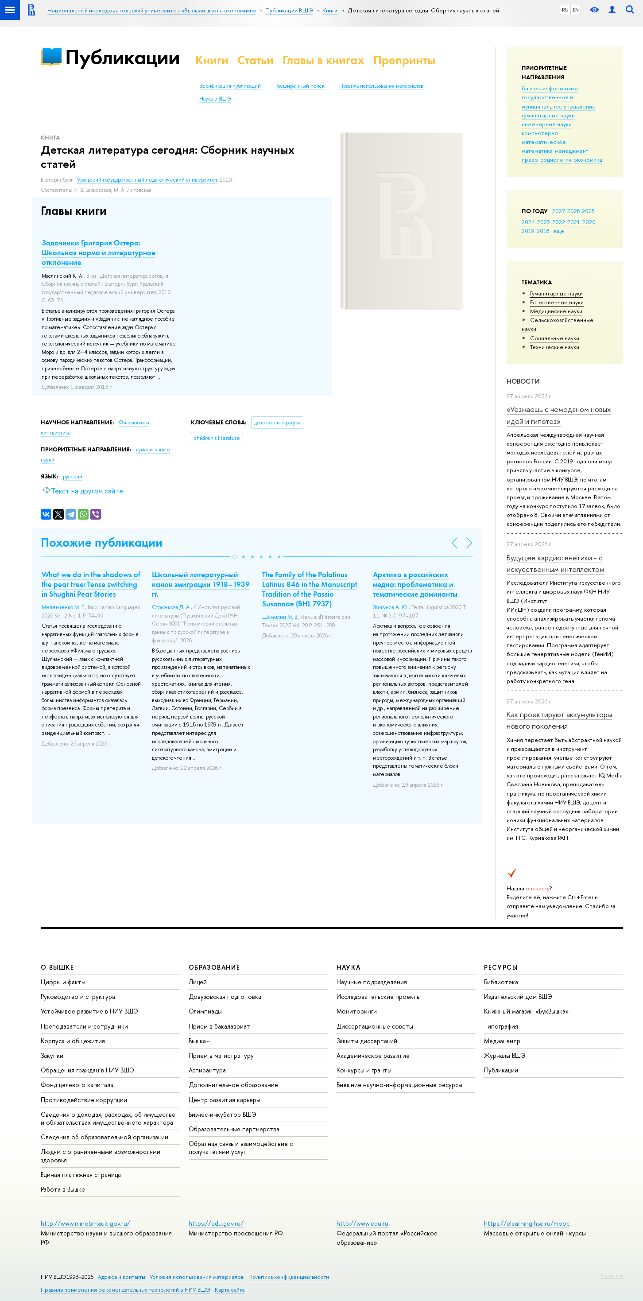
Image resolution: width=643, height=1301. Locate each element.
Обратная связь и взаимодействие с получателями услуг (241, 1147)
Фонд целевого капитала (77, 1084)
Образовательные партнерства (234, 1129)
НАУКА (349, 967)
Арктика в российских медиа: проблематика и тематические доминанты (415, 584)
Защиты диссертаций (367, 1041)
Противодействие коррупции (84, 1099)
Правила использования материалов (381, 85)
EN (576, 10)
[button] (234, 556)
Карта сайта (229, 1289)
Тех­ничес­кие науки (554, 347)
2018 (543, 231)
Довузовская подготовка (225, 996)
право (530, 159)
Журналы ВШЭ (505, 1055)
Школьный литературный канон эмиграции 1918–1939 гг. (201, 584)
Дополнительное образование (233, 1084)
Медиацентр (502, 1041)
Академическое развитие (373, 1055)
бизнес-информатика (550, 88)
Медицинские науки (556, 311)
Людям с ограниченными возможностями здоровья (100, 1155)
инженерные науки (547, 124)
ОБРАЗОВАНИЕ (214, 967)
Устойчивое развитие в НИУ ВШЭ (89, 1011)
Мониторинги (357, 1011)
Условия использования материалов (197, 1277)
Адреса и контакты (121, 1277)
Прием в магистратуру (221, 1055)
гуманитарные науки (548, 115)
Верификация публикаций (230, 85)
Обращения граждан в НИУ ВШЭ (87, 1070)
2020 (589, 222)
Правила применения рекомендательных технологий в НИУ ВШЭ (125, 1289)
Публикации (122, 56)
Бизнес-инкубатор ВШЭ (222, 1114)
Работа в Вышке (63, 1189)
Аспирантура (207, 1070)
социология (556, 159)
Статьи (255, 60)
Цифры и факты (63, 982)
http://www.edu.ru (362, 1223)
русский (72, 476)
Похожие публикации (102, 542)
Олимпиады (205, 1011)
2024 (528, 222)
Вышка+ (199, 1041)
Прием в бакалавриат (219, 1026)
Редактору (611, 1275)
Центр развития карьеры (224, 1099)
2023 (543, 222)
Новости (523, 381)
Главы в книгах (323, 60)
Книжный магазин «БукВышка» (526, 1011)
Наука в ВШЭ (215, 98)
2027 (558, 211)
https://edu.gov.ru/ (216, 1223)
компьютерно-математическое (544, 137)
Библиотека (501, 982)
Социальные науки (554, 338)
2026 (573, 211)
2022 (558, 222)
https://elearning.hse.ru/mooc (526, 1223)
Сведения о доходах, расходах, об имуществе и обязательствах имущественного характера (108, 1118)
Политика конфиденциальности (288, 1277)
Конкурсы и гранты (364, 1070)
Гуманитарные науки (556, 293)
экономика (588, 159)
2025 (588, 211)
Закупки (52, 1055)
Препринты (404, 60)
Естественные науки (557, 302)
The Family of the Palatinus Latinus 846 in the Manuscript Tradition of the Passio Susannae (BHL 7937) (309, 589)
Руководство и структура (78, 996)
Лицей (198, 982)
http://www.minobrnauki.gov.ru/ (85, 1223)
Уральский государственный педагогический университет (147, 179)
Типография (501, 1026)
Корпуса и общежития (73, 1041)
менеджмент (572, 151)
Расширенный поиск (300, 85)
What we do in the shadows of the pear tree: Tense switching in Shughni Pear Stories (91, 584)
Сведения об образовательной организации (104, 1137)
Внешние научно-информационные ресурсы (399, 1084)
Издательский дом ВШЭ (518, 996)
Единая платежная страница (81, 1174)
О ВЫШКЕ (57, 967)
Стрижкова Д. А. (171, 607)
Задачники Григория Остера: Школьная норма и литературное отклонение (98, 252)
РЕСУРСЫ (501, 967)
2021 (573, 222)
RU (565, 10)
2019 (528, 231)
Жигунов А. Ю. (391, 607)
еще (558, 231)
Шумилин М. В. (280, 617)
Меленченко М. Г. (63, 607)
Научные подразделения (372, 982)
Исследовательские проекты (379, 996)
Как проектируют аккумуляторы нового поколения (559, 720)
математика (537, 151)
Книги (212, 60)
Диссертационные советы (375, 1026)
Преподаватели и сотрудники (84, 1026)
